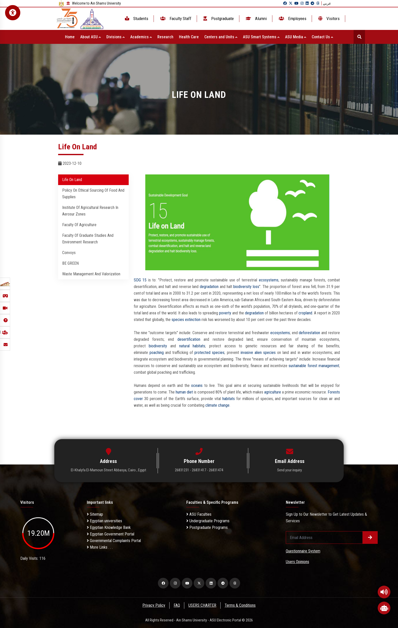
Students (136, 18)
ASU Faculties (198, 514)
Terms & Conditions (240, 605)
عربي (327, 3)
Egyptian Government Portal (110, 534)
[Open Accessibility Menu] (12, 12)
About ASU (90, 36)
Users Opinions (297, 561)
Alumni (256, 18)
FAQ (177, 605)
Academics (141, 36)
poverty (225, 313)
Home (70, 36)
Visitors (328, 18)
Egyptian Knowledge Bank (109, 527)
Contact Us (322, 36)
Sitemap (95, 514)
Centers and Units (220, 36)
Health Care (189, 36)
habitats (228, 398)
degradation (209, 286)
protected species (209, 352)
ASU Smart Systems (261, 36)
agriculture (272, 392)
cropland (305, 313)
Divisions (115, 36)
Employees (292, 18)
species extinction (186, 319)
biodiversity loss (246, 286)
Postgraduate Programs (207, 527)
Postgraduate (218, 18)
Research (165, 36)
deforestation (309, 332)
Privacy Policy (153, 605)
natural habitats (192, 346)
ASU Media (295, 36)
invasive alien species (258, 352)
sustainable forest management (314, 365)
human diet (184, 392)
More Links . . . (100, 547)
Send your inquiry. (289, 470)
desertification (188, 339)
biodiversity (158, 346)
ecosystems (268, 280)
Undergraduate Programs (207, 520)
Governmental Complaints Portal (114, 540)
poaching (157, 352)
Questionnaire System (303, 551)
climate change (217, 405)
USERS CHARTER (203, 605)
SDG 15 (140, 280)
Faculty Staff (175, 18)
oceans (197, 385)
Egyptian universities (104, 520)
